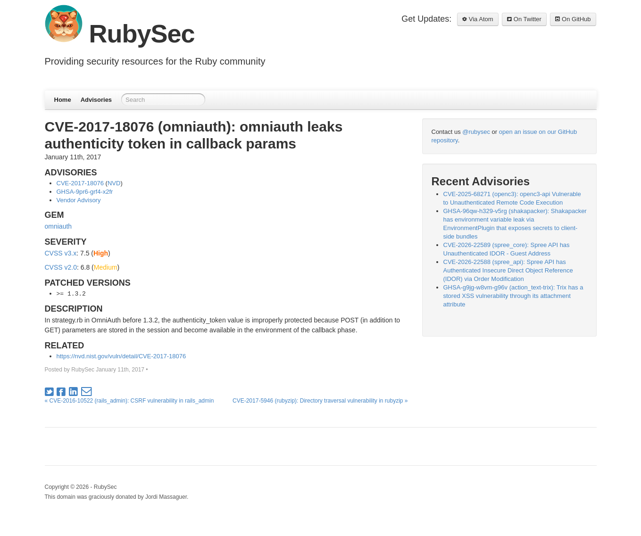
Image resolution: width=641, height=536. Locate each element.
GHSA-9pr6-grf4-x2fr (85, 191)
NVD (114, 183)
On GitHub (573, 19)
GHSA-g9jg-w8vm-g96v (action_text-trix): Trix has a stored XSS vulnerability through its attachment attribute (513, 296)
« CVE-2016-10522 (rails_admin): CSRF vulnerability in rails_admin (129, 400)
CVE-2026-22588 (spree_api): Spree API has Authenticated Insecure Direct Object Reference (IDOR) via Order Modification (508, 270)
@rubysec (476, 131)
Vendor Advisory (79, 200)
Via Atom (477, 19)
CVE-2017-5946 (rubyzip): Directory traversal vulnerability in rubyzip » (320, 400)
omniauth (58, 226)
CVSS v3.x (61, 253)
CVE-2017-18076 (80, 183)
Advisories (96, 99)
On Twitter (524, 19)
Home (62, 99)
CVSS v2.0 (61, 267)
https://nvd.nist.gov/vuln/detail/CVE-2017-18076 (121, 356)
